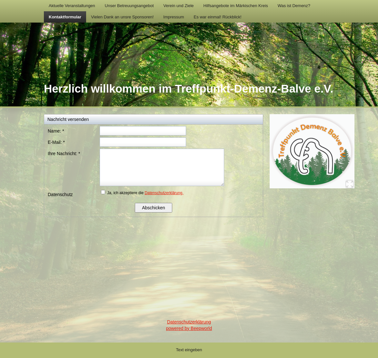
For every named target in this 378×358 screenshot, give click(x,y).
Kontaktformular (65, 17)
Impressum (173, 17)
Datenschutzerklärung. (163, 193)
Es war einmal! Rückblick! (218, 17)
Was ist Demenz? (294, 5)
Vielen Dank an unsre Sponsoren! (122, 17)
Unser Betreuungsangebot (129, 5)
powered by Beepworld (189, 328)
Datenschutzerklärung (189, 321)
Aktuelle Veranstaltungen (72, 5)
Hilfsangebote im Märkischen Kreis (236, 5)
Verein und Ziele (179, 5)
